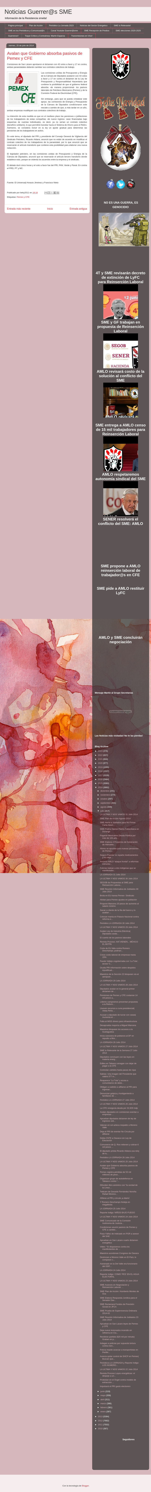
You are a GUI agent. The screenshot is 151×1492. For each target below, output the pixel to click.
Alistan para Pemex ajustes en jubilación (118, 899)
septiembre (105, 803)
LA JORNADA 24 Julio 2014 (112, 1270)
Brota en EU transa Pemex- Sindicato (117, 895)
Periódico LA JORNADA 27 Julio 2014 (117, 1100)
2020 (100, 763)
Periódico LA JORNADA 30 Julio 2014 (117, 923)
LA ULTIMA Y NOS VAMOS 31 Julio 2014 (119, 814)
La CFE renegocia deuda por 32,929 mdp (119, 1108)
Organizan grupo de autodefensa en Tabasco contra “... (116, 1179)
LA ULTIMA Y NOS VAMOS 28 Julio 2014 (119, 985)
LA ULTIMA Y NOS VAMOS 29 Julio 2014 (119, 927)
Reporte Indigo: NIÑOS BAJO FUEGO (117, 1212)
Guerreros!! (13, 36)
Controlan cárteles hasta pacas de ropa (118, 1070)
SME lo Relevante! (122, 25)
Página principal (15, 25)
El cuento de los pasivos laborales (115, 937)
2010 (100, 1428)
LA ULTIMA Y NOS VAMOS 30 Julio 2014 (119, 878)
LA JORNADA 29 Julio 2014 (112, 980)
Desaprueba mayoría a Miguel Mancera (118, 1025)
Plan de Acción (36, 25)
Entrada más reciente (19, 208)
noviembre (105, 795)
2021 (100, 759)
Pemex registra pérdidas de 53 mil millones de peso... (115, 1173)
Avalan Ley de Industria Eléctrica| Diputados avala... (115, 932)
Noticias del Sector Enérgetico (93, 25)
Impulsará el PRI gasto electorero (115, 1386)
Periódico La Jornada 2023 (61, 25)
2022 (100, 755)
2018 (100, 771)
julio (102, 811)
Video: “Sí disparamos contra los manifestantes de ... (115, 1248)
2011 (100, 1424)
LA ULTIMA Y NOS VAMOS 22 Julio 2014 (119, 1369)
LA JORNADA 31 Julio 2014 (112, 874)
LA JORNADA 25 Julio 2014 (112, 1208)
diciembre (105, 791)
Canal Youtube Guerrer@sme (64, 30)
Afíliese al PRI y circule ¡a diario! (114, 1198)
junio (102, 1391)
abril (102, 1399)
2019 (100, 767)
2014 (100, 787)
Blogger (85, 1486)
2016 (100, 779)
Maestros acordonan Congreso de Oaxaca (119, 1253)
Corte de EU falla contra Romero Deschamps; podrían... (115, 949)
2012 (100, 1420)
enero (103, 1411)
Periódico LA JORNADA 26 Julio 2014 (117, 1157)
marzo (103, 1403)
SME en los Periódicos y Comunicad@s (26, 30)
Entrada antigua (78, 208)
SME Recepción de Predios (96, 30)
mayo (103, 1395)
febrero (104, 1407)
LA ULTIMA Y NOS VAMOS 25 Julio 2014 (119, 1161)
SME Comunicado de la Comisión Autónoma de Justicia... (115, 1221)
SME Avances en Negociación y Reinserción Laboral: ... (114, 1286)
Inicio (50, 208)
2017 (100, 775)
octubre (104, 799)
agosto (103, 807)
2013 (100, 1416)
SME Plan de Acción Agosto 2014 (115, 818)
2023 (100, 751)
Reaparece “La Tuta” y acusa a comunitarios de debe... (114, 1081)
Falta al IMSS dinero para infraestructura (118, 1021)
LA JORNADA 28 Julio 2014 (112, 1042)
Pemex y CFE (23, 197)
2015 (100, 783)
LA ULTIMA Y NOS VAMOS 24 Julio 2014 (119, 1216)
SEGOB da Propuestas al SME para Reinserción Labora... (116, 883)
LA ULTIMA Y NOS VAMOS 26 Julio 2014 (119, 1104)
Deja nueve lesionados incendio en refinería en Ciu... (116, 1331)
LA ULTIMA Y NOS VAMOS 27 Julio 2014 (119, 1046)
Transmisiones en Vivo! (81, 36)
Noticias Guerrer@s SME (38, 11)
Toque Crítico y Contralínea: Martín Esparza (45, 36)
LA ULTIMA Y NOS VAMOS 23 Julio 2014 (119, 1280)
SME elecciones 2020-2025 (128, 30)
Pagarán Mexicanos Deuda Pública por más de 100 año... (118, 836)
